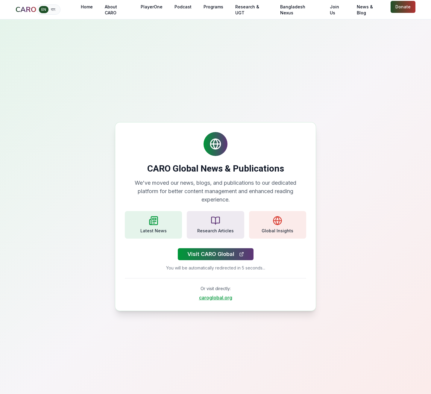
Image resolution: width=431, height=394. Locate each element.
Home (87, 6)
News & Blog (365, 9)
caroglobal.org (215, 298)
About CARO (111, 9)
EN (43, 9)
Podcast (183, 6)
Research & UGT (247, 9)
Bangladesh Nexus (292, 9)
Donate (403, 6)
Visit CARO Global (215, 254)
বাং (53, 9)
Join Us (334, 9)
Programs (213, 6)
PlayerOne (152, 6)
